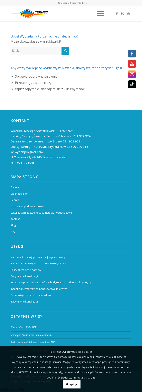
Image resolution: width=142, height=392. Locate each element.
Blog (13, 225)
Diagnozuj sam (19, 193)
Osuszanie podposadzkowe (27, 206)
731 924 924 (81, 136)
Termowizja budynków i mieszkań (31, 295)
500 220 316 (79, 147)
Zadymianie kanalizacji (24, 276)
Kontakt (15, 219)
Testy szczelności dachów (26, 270)
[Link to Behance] (123, 13)
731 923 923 (71, 141)
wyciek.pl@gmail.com (29, 152)
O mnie (15, 187)
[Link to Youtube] (128, 13)
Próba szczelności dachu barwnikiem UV (32, 342)
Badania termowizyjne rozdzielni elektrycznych (39, 263)
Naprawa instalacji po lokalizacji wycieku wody (38, 257)
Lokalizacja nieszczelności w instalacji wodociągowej (41, 212)
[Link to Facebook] (117, 13)
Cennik (15, 200)
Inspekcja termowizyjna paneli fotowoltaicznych (39, 289)
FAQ (13, 231)
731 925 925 (64, 131)
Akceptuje (72, 384)
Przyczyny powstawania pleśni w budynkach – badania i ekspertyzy (51, 282)
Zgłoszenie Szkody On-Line (72, 2)
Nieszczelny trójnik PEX (23, 327)
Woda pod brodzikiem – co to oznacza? (31, 335)
